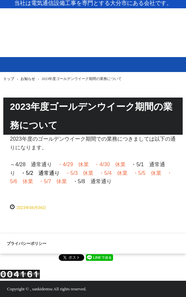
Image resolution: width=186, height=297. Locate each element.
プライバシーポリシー (26, 243)
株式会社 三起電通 (93, 23)
